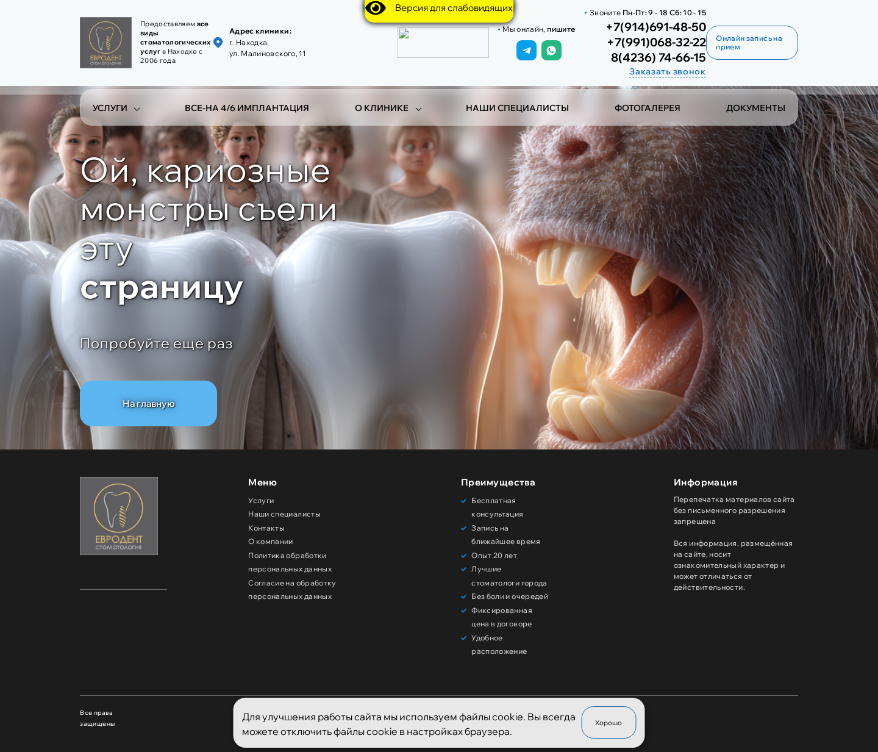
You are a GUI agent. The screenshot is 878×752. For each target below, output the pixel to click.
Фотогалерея (647, 107)
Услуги (110, 107)
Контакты (266, 527)
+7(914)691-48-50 (655, 27)
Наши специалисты (517, 107)
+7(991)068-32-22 (656, 43)
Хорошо (608, 722)
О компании (270, 541)
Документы (755, 107)
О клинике (382, 107)
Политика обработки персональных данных (290, 562)
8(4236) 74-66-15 (658, 58)
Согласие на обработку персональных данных (292, 589)
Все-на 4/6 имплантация (247, 107)
